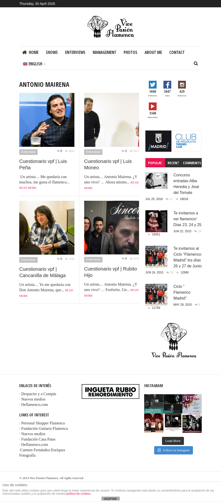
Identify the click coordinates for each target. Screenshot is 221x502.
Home (34, 52)
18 (199, 231)
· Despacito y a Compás (37, 394)
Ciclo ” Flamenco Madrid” (181, 292)
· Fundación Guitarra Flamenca (43, 428)
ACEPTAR (110, 498)
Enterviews (75, 52)
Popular (155, 162)
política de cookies (78, 493)
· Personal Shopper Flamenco (42, 423)
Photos (130, 52)
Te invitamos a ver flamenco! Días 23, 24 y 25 (187, 219)
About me (153, 52)
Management (104, 52)
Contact (177, 52)
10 (172, 272)
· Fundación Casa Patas (37, 439)
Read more (27, 188)
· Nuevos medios (32, 399)
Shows (52, 52)
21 (171, 199)
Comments (192, 162)
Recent (173, 162)
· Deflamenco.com (33, 404)
